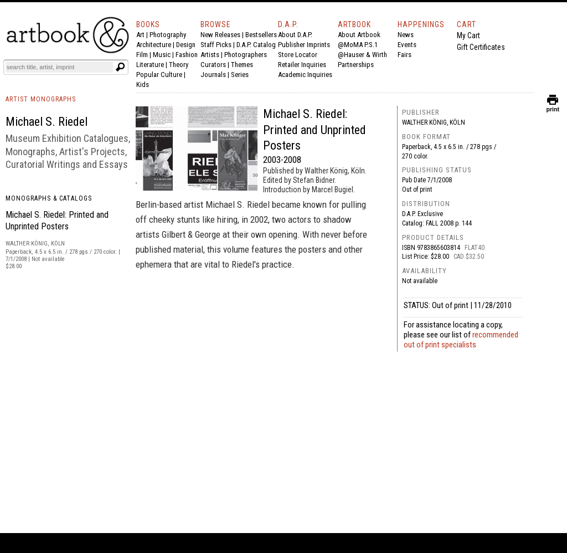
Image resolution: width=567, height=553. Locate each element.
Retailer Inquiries (302, 64)
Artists (209, 54)
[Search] (59, 67)
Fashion (187, 54)
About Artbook (359, 34)
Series (240, 74)
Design (185, 44)
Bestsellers (261, 34)
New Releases (220, 34)
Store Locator (297, 54)
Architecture (153, 44)
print (552, 106)
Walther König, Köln (433, 122)
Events (407, 44)
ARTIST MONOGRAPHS (41, 99)
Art (140, 34)
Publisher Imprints (304, 44)
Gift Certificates (481, 47)
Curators (213, 64)
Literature (150, 64)
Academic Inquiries (305, 74)
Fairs (404, 54)
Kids (142, 84)
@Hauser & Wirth (362, 54)
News (406, 34)
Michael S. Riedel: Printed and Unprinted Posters (314, 129)
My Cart (468, 35)
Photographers (245, 54)
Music (162, 54)
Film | (144, 54)
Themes (242, 64)
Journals (213, 74)
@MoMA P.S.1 (358, 44)
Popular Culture (159, 74)
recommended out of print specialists (461, 340)
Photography (168, 34)
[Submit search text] (120, 67)
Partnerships (356, 64)
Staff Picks (215, 44)
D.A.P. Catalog (256, 44)
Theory (178, 64)
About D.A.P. (295, 34)
